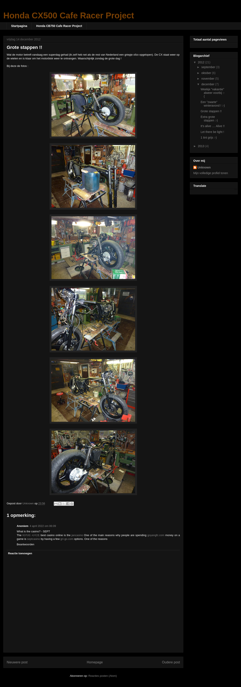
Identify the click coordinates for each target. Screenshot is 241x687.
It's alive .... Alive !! (213, 126)
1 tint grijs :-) (209, 137)
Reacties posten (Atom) (102, 675)
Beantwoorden (25, 544)
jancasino (77, 535)
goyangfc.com (155, 535)
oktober (206, 73)
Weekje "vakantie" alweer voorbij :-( (212, 93)
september (208, 67)
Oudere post (171, 662)
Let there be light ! (212, 132)
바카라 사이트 (31, 535)
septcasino (33, 538)
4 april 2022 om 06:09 (43, 526)
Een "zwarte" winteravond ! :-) (213, 103)
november (208, 78)
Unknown (204, 167)
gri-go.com (66, 538)
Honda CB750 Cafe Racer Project (59, 26)
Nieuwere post (17, 662)
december (208, 84)
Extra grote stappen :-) (209, 118)
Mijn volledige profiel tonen (210, 173)
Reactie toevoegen (20, 553)
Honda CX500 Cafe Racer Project (68, 15)
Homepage (95, 662)
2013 (201, 146)
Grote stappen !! (211, 111)
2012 (201, 62)
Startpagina (19, 26)
